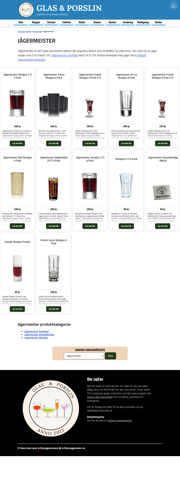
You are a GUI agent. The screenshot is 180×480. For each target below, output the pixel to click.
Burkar (112, 22)
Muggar (36, 22)
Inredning (128, 22)
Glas (21, 22)
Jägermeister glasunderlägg (39, 334)
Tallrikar (66, 22)
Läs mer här (17, 143)
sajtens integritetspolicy (120, 420)
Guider (158, 22)
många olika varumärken (100, 397)
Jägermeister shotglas (64, 55)
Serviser (51, 22)
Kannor (97, 22)
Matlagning (143, 22)
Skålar (82, 22)
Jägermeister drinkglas (36, 331)
